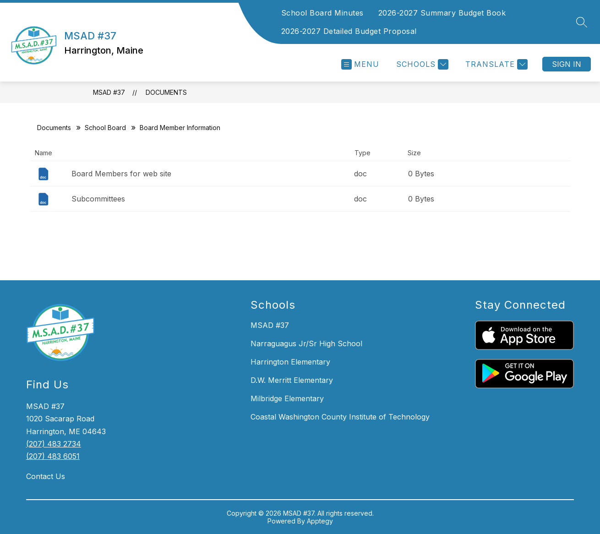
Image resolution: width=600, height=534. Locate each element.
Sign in (566, 64)
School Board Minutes (322, 12)
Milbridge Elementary (287, 398)
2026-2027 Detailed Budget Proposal (349, 31)
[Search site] (581, 21)
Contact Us (45, 476)
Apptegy (320, 521)
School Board (105, 127)
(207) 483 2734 (53, 443)
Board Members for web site (121, 173)
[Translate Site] (495, 64)
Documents (166, 92)
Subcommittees (98, 198)
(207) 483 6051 (53, 456)
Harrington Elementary (290, 361)
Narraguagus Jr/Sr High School (306, 343)
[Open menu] (360, 64)
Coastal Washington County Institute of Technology (340, 416)
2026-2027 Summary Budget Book (442, 12)
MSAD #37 (109, 92)
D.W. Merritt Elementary (292, 380)
